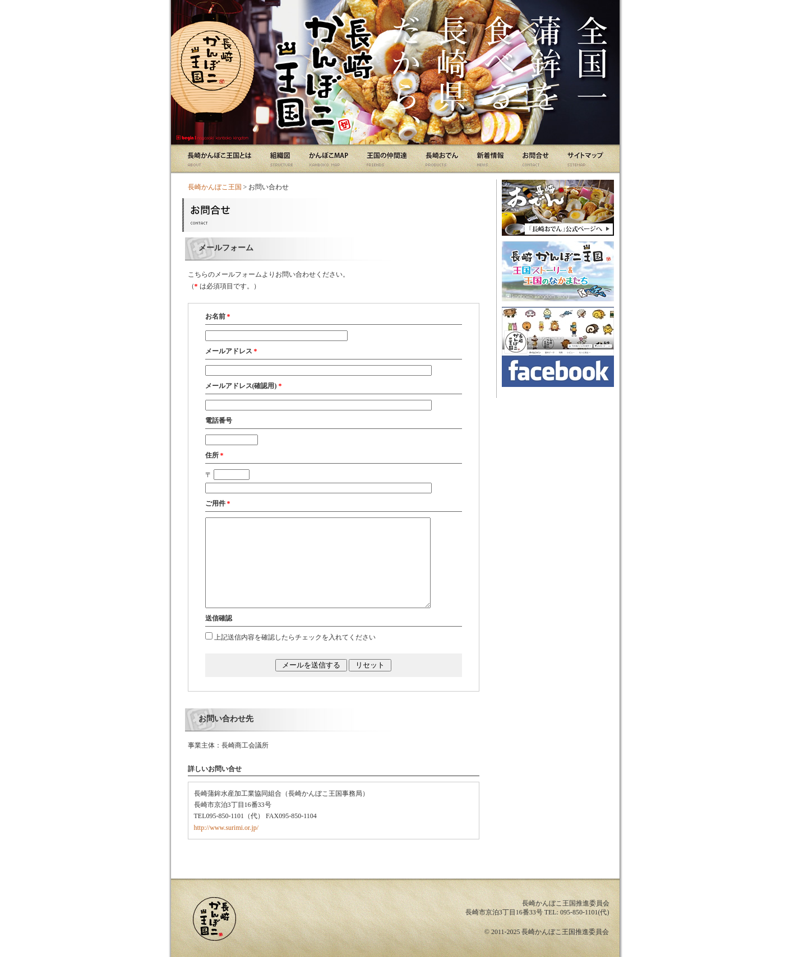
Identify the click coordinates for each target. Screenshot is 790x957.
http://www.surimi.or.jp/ (226, 828)
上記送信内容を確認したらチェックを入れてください (295, 637)
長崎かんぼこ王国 (215, 187)
